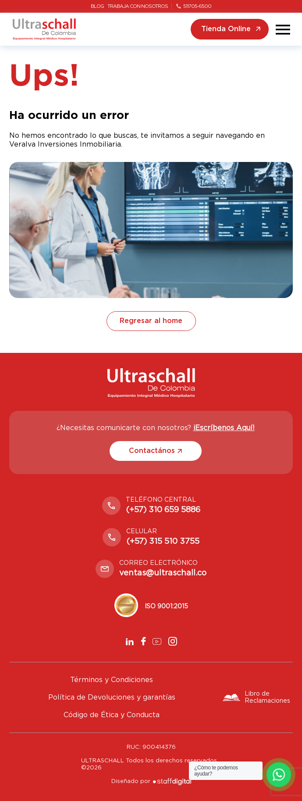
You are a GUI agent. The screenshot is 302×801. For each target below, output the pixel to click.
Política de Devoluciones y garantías (111, 697)
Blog (97, 6)
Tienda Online (230, 28)
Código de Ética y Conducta (112, 714)
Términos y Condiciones (111, 679)
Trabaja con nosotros (137, 6)
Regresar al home (151, 320)
